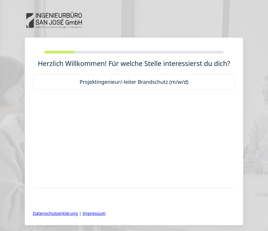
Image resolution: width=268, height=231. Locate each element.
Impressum (94, 213)
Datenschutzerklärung (55, 213)
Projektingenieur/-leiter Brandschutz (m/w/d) (134, 81)
